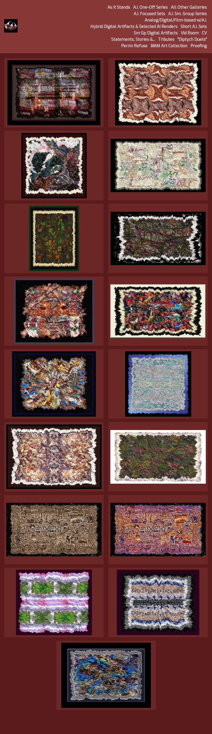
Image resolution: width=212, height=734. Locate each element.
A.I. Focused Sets (149, 14)
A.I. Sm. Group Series (187, 14)
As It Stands (118, 7)
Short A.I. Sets (194, 26)
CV (204, 33)
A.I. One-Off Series (150, 7)
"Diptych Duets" (192, 39)
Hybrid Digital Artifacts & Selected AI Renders (133, 26)
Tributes (166, 39)
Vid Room (190, 33)
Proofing (198, 46)
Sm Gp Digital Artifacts (156, 33)
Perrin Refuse (134, 46)
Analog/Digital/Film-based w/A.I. (176, 20)
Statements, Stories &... (133, 39)
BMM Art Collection (169, 46)
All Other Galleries (189, 7)
